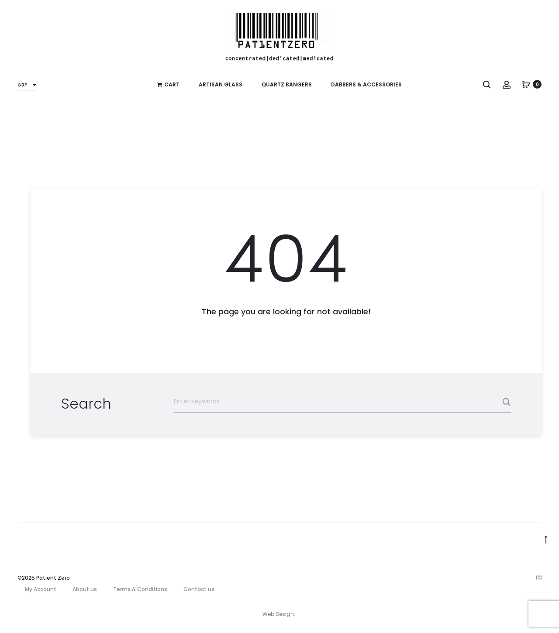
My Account (40, 589)
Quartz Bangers (287, 84)
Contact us (198, 589)
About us (84, 589)
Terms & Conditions (140, 589)
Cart (168, 84)
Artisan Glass (220, 84)
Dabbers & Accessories (366, 84)
